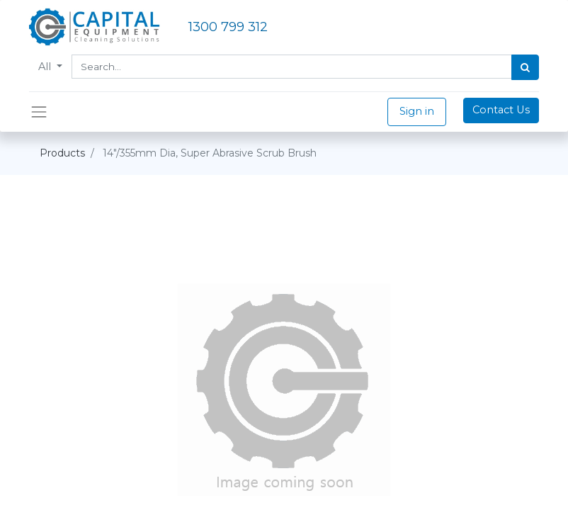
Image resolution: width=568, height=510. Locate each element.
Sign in (416, 111)
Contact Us (501, 109)
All (46, 66)
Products (62, 153)
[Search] (525, 67)
